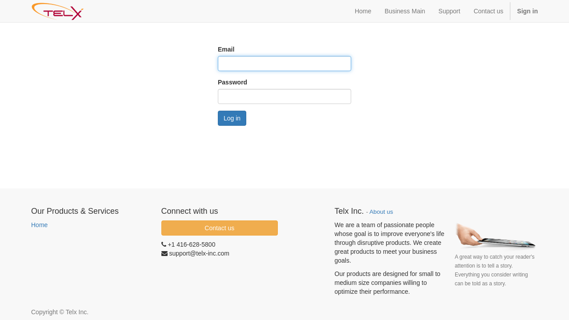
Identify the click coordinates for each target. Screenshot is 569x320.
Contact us (219, 228)
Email (226, 49)
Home (39, 224)
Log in (232, 118)
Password (232, 82)
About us (381, 211)
